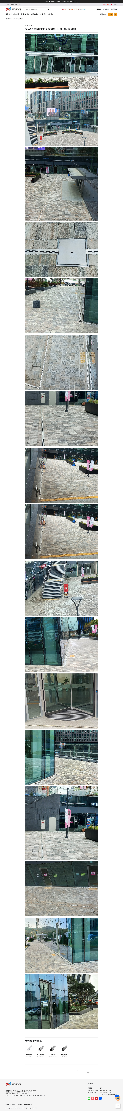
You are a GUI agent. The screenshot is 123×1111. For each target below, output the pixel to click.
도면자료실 (114, 9)
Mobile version (28, 1104)
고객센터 (50, 14)
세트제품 (16, 14)
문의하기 (20, 1104)
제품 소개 (8, 14)
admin (115, 4)
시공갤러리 (106, 9)
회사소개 (7, 1104)
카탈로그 (99, 9)
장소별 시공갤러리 (18, 19)
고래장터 (7, 4)
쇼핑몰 (19, 4)
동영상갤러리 (25, 14)
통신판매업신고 (23, 1092)
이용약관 (13, 1104)
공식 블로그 (13, 4)
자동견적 (43, 14)
